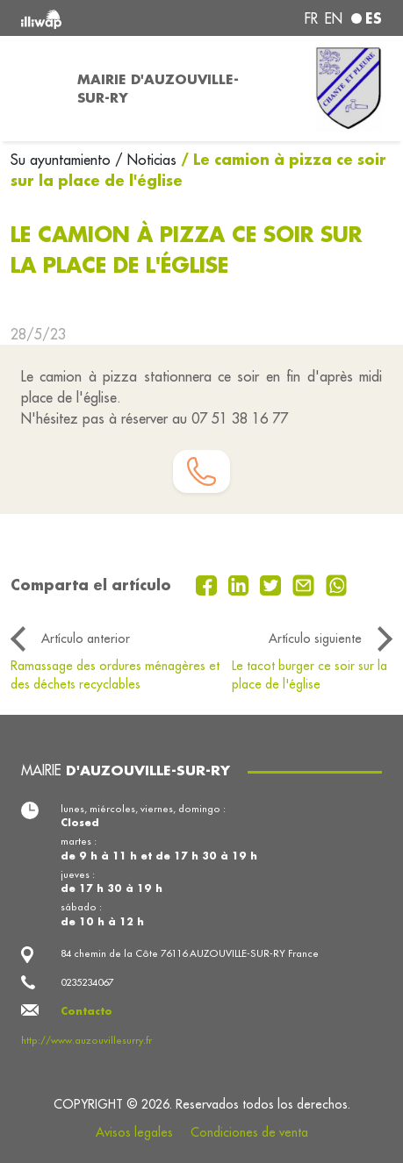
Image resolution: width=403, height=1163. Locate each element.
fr (311, 18)
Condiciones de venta (249, 1132)
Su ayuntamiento (63, 159)
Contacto (86, 1010)
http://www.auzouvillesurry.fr (86, 1040)
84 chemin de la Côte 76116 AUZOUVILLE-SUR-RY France (190, 953)
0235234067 (87, 982)
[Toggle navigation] (33, 88)
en (333, 18)
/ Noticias (145, 159)
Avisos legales (134, 1132)
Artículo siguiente (315, 638)
